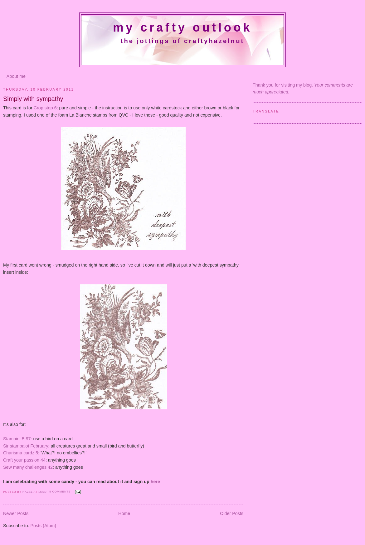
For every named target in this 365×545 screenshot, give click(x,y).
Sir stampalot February (25, 445)
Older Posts (231, 513)
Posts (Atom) (43, 525)
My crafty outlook (182, 27)
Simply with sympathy (33, 98)
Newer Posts (15, 513)
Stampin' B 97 (17, 438)
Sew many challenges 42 (28, 467)
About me (16, 76)
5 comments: (61, 491)
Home (124, 513)
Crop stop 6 (45, 107)
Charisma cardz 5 (20, 452)
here (155, 481)
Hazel (28, 491)
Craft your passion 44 (24, 460)
